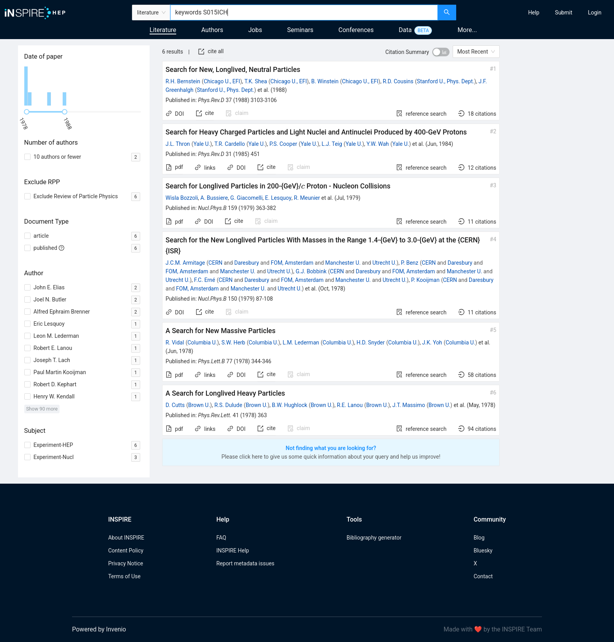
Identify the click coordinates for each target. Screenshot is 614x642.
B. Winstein (325, 81)
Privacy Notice (125, 563)
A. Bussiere (214, 198)
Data (405, 30)
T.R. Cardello (230, 144)
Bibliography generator (374, 537)
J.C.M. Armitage (185, 263)
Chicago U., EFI (222, 81)
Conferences (356, 30)
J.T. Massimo (408, 405)
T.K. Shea (255, 81)
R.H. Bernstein (183, 81)
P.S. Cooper (283, 144)
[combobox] (304, 12)
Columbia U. (202, 342)
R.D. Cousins (398, 81)
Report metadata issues (245, 563)
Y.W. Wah (378, 144)
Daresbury (246, 263)
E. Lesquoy (278, 198)
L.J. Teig (331, 144)
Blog (478, 537)
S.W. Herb (233, 342)
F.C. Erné (204, 280)
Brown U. (199, 405)
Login (594, 12)
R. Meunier (307, 198)
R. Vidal (175, 342)
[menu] (536, 12)
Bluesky (482, 550)
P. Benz (410, 263)
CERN (215, 263)
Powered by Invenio (99, 629)
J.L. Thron (178, 144)
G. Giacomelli (246, 198)
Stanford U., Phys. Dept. (445, 81)
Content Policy (125, 550)
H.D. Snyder (371, 342)
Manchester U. (343, 263)
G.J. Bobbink (311, 271)
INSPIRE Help (232, 550)
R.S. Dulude (228, 405)
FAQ (221, 537)
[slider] (26, 112)
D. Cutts (175, 405)
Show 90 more (42, 409)
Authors (212, 30)
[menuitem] (534, 12)
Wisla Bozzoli (182, 198)
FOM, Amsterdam (292, 263)
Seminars (300, 30)
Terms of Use (124, 576)
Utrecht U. (384, 263)
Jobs (255, 30)
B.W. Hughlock (289, 405)
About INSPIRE (126, 537)
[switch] (441, 52)
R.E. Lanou (350, 405)
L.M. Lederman (301, 342)
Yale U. (201, 144)
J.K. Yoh (432, 342)
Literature (163, 30)
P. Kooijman (425, 280)
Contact (483, 576)
